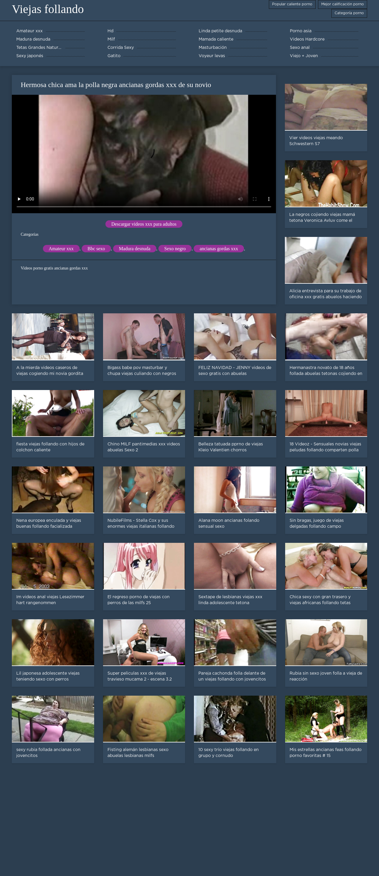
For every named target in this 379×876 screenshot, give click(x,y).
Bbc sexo (96, 248)
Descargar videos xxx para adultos (143, 224)
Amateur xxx (61, 248)
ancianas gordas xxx (219, 248)
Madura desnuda (134, 248)
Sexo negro (175, 248)
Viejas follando (48, 9)
